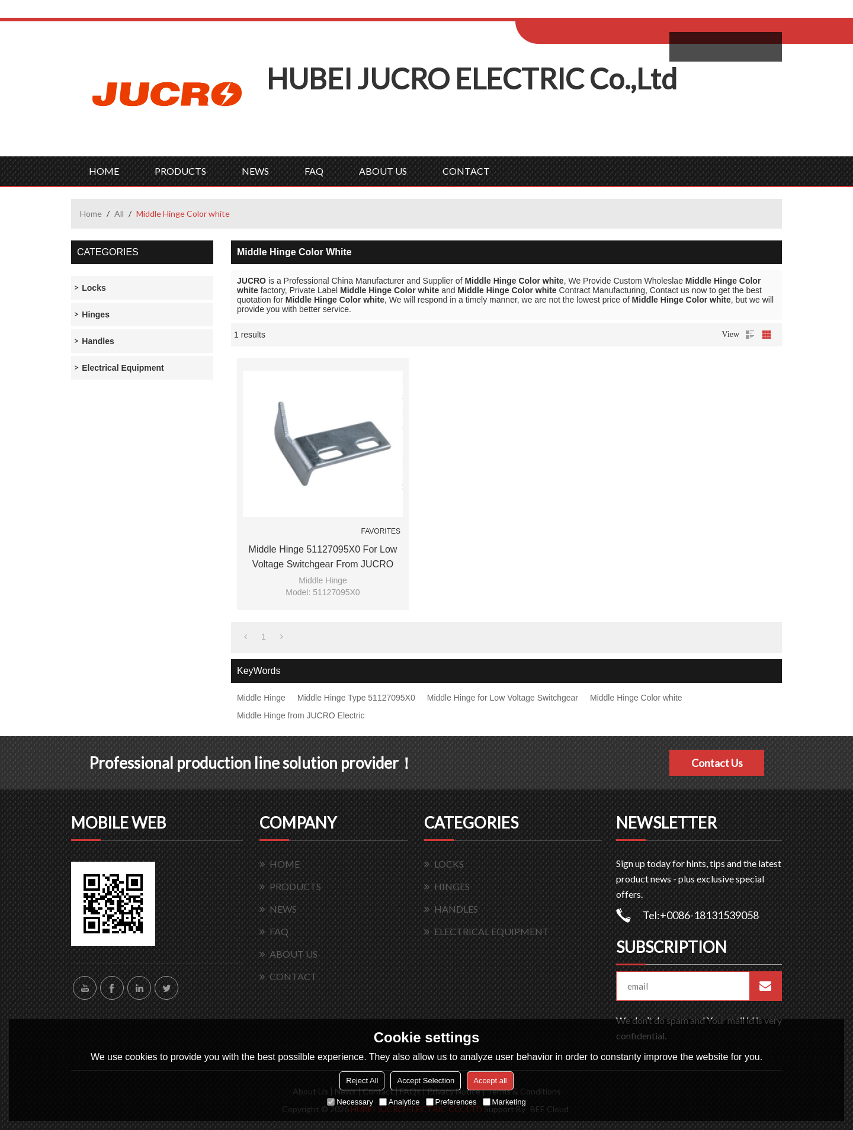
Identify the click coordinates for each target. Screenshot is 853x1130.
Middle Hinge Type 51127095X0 (356, 697)
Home (91, 213)
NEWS (255, 170)
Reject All (362, 1080)
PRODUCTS (180, 170)
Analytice (399, 1101)
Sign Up (614, 12)
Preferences (451, 1101)
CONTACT (466, 170)
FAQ (313, 170)
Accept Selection (425, 1080)
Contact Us (717, 762)
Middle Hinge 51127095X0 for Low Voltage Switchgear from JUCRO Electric (323, 558)
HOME (104, 170)
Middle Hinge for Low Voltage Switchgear (502, 697)
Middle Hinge (261, 697)
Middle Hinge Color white (636, 697)
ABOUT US (383, 170)
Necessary (350, 1101)
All (119, 213)
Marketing (504, 1101)
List (750, 335)
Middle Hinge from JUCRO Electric (301, 715)
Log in (588, 12)
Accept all (489, 1080)
